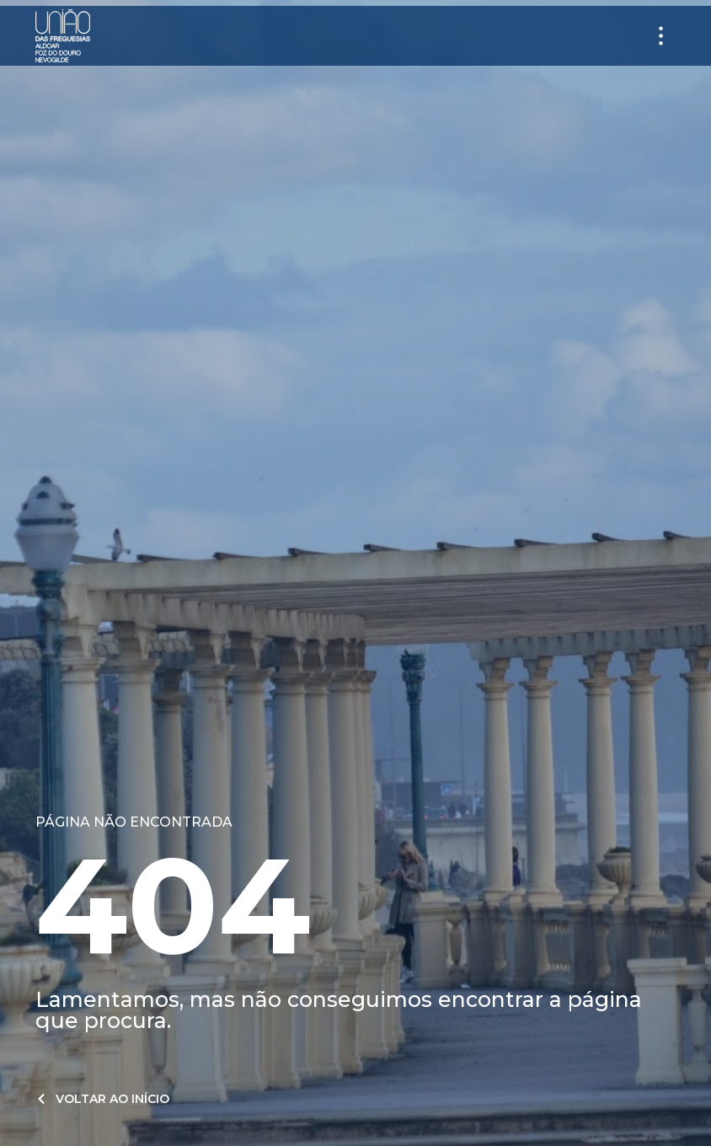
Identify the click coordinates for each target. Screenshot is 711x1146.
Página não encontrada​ (134, 822)
